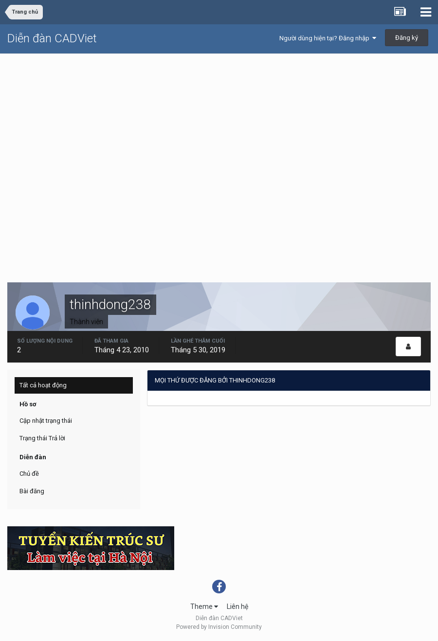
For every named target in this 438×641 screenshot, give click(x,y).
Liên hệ (237, 606)
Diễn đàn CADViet (52, 38)
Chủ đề (29, 473)
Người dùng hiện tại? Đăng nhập (327, 38)
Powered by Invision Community (219, 627)
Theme (204, 606)
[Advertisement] (219, 127)
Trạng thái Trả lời (42, 438)
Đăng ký (406, 37)
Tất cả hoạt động (43, 385)
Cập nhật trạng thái (45, 420)
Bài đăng (31, 491)
